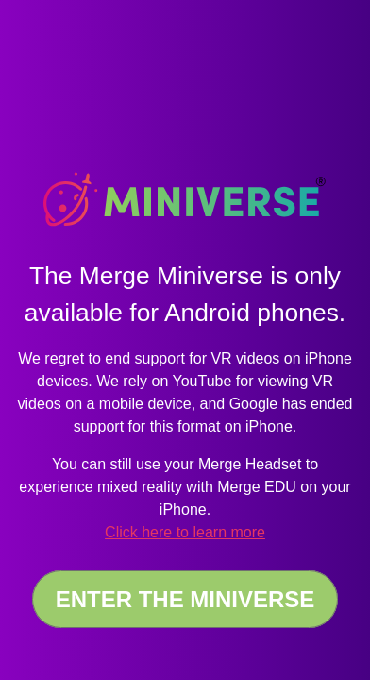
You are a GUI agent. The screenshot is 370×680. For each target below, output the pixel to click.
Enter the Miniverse (185, 599)
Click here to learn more (185, 532)
